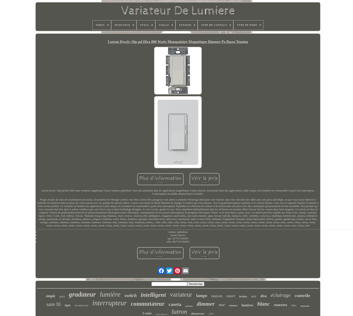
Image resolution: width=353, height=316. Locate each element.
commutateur (148, 303)
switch (130, 295)
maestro (280, 305)
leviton (243, 296)
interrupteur (109, 303)
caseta (175, 304)
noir (254, 296)
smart (230, 296)
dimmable (305, 306)
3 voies (147, 313)
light (67, 305)
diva (263, 296)
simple (50, 296)
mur (222, 304)
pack (62, 296)
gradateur (82, 294)
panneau (189, 306)
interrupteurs (162, 314)
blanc (263, 304)
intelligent (153, 294)
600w (294, 305)
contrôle (302, 295)
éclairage (280, 295)
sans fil (53, 304)
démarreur (198, 313)
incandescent (81, 305)
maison (216, 296)
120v (211, 313)
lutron (179, 311)
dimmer (206, 304)
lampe (201, 295)
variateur (181, 294)
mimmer (233, 305)
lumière (110, 294)
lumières (247, 305)
